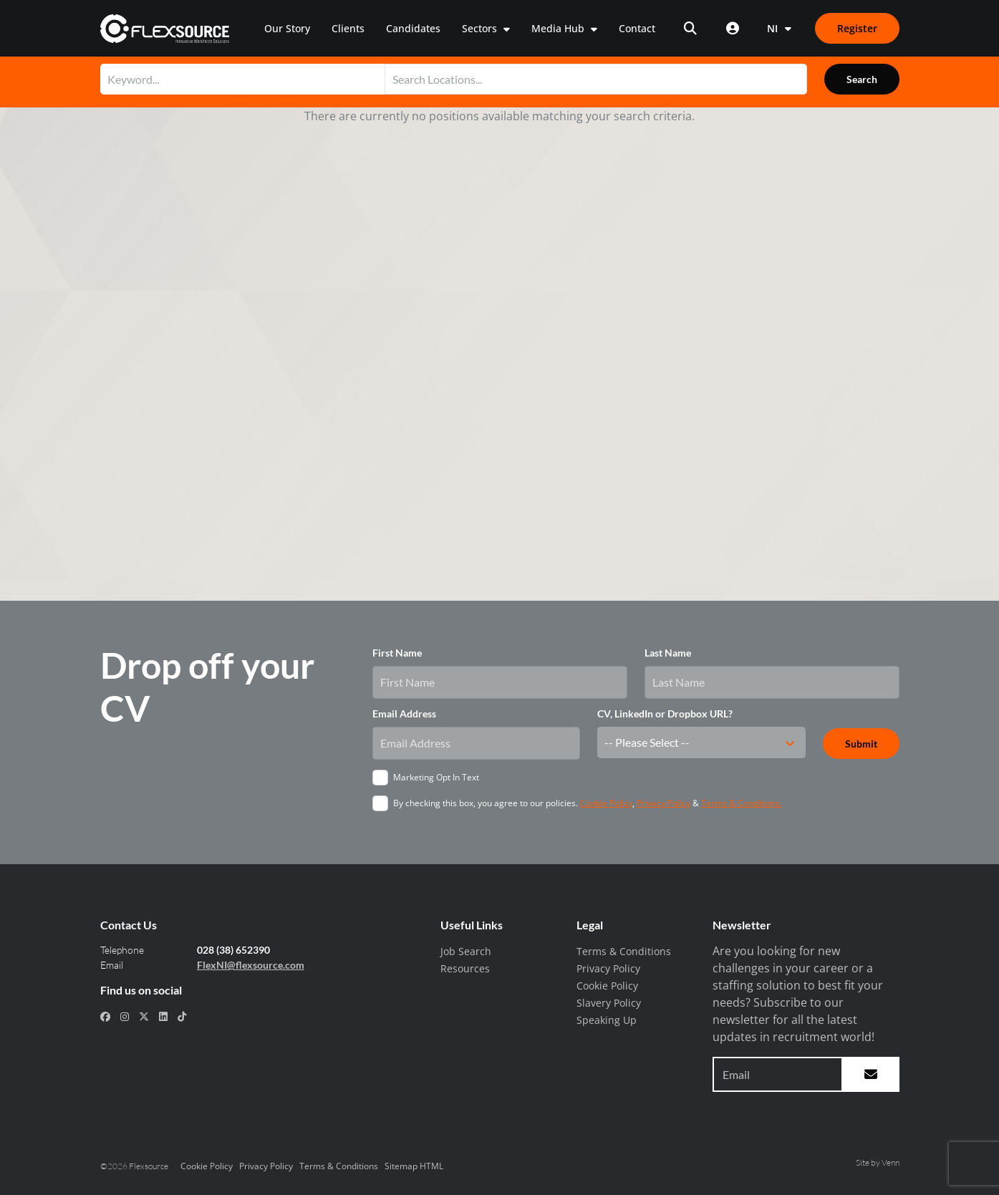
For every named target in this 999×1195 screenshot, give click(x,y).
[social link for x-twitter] (144, 1016)
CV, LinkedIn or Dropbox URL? (665, 713)
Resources (465, 968)
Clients (348, 28)
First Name (397, 653)
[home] (165, 28)
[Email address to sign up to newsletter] (778, 1074)
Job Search (465, 951)
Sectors (481, 28)
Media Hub (559, 28)
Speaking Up (606, 1020)
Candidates (413, 28)
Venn (890, 1162)
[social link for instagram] (124, 1016)
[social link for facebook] (105, 1016)
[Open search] (690, 28)
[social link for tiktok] (182, 1016)
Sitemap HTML (414, 1166)
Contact (637, 28)
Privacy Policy (663, 803)
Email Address (404, 713)
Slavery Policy (608, 1003)
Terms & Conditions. (741, 803)
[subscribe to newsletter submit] (870, 1074)
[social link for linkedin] (163, 1016)
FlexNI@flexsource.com (250, 965)
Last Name (668, 653)
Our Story (287, 28)
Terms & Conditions (623, 951)
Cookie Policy (606, 803)
